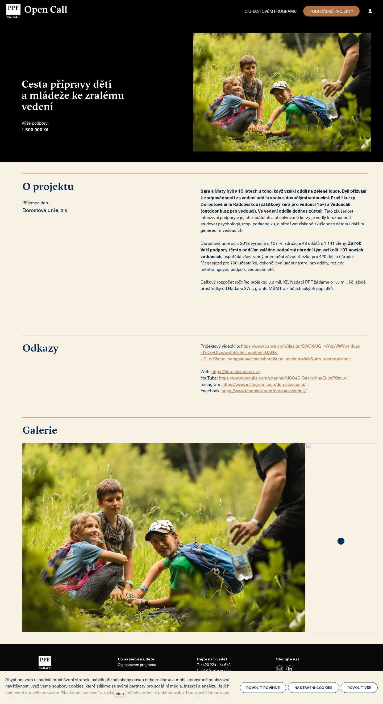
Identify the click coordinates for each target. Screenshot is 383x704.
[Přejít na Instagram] (279, 668)
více (120, 693)
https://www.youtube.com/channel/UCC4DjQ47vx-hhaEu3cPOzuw (282, 378)
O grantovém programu (137, 664)
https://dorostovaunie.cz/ (235, 371)
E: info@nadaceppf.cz (214, 670)
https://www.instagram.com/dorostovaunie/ (264, 384)
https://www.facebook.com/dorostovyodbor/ (264, 391)
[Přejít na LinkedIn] (289, 668)
